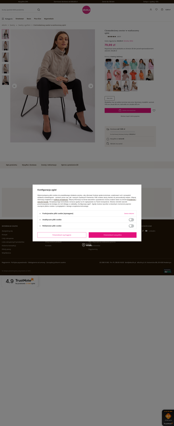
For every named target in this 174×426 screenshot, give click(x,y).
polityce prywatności (61, 200)
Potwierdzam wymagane (61, 235)
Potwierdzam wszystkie (113, 235)
